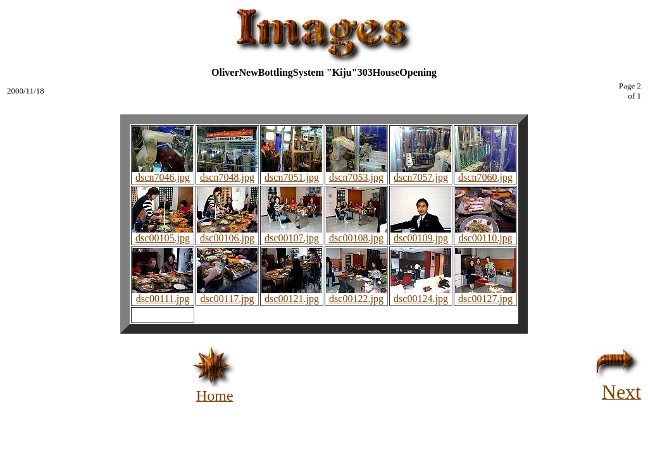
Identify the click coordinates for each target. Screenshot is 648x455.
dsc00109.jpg (420, 233)
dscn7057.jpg (420, 173)
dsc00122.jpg (356, 294)
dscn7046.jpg (162, 173)
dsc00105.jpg (162, 233)
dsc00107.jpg (291, 233)
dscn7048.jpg (227, 173)
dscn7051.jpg (291, 173)
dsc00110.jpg (485, 233)
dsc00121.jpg (291, 294)
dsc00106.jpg (227, 233)
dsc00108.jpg (356, 233)
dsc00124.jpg (420, 294)
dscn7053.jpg (356, 173)
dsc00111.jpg (162, 294)
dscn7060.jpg (485, 173)
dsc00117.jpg (227, 294)
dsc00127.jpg (485, 294)
